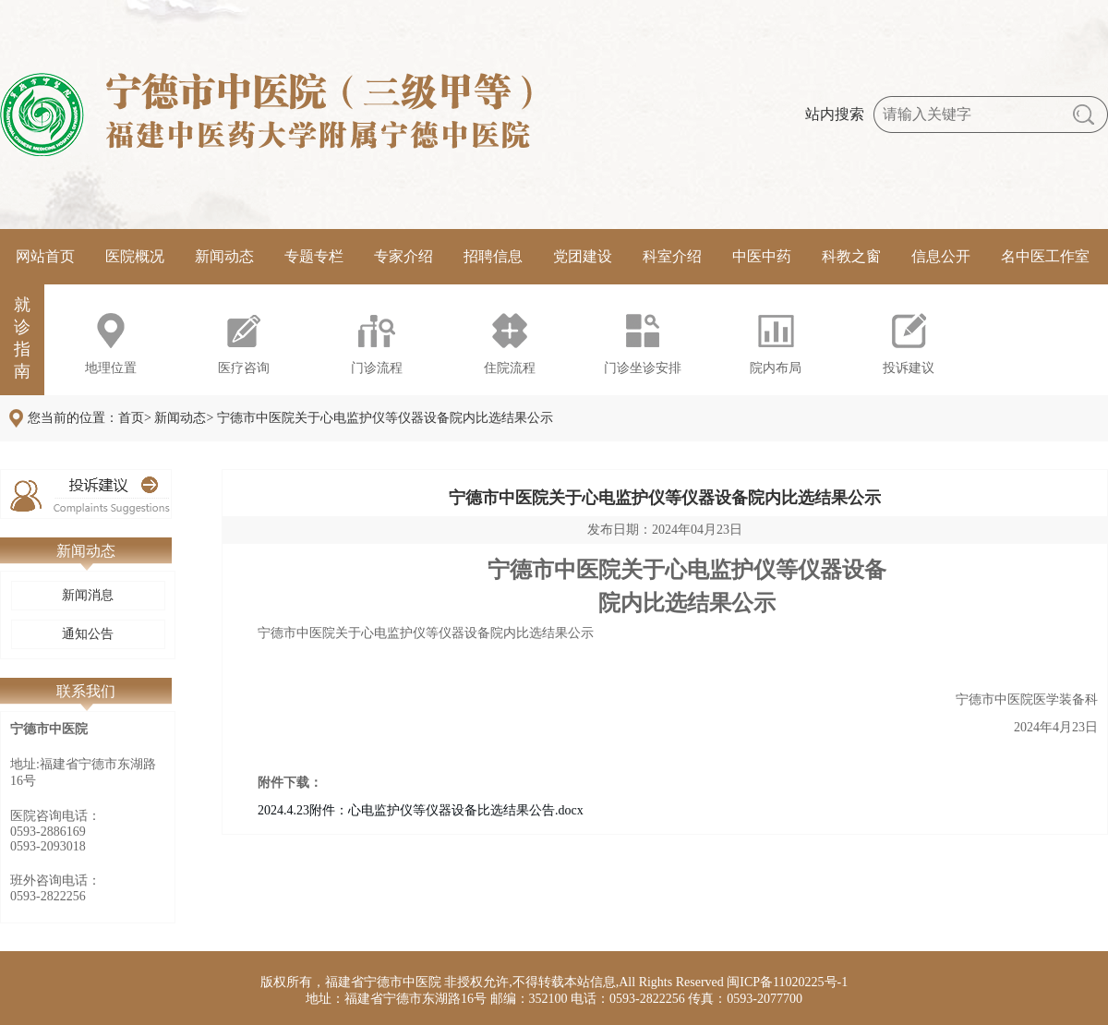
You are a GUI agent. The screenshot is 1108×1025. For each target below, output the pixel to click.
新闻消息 (88, 595)
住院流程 (510, 368)
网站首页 (45, 256)
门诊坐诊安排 (642, 368)
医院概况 (134, 256)
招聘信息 (493, 256)
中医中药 (761, 256)
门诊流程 (377, 368)
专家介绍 (403, 256)
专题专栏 (313, 256)
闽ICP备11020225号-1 (787, 982)
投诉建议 (908, 368)
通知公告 (88, 634)
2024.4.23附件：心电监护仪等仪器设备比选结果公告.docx (421, 810)
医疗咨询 (244, 368)
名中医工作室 (1045, 256)
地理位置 (111, 368)
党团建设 (582, 256)
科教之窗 (851, 256)
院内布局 (775, 368)
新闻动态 (224, 256)
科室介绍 (672, 256)
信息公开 (940, 256)
